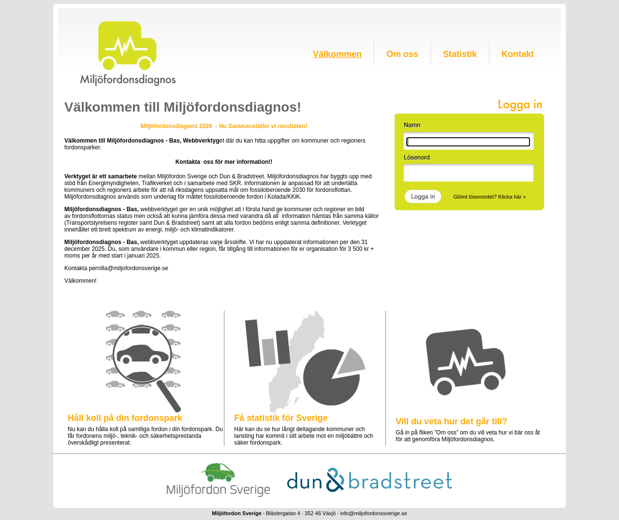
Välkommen (337, 54)
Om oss (402, 54)
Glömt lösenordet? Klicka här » (489, 197)
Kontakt (517, 54)
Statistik (460, 54)
